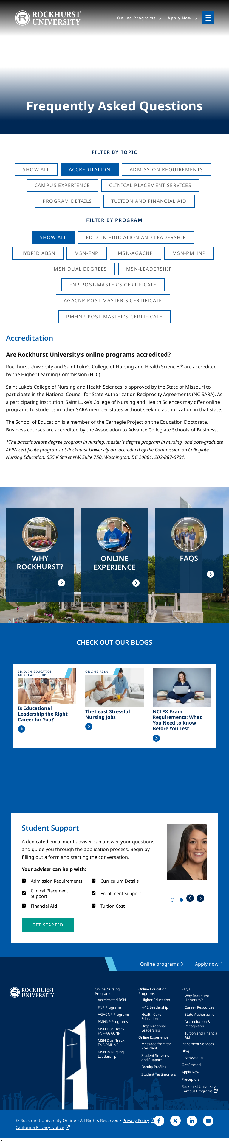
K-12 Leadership (154, 1007)
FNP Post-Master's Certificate (113, 284)
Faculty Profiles (153, 1066)
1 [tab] (174, 901)
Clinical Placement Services (150, 185)
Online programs (159, 964)
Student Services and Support (155, 1057)
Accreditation (90, 169)
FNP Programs (110, 1007)
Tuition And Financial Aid (149, 201)
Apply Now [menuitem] (180, 18)
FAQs (186, 989)
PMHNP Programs (113, 1021)
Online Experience (153, 1037)
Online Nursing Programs (107, 991)
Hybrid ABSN (37, 253)
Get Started (191, 1064)
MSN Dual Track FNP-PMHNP (111, 1042)
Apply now (207, 964)
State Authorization (200, 1014)
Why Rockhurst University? (197, 997)
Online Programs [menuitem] (136, 18)
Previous (190, 898)
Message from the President (156, 1046)
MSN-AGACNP (135, 253)
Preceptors (191, 1079)
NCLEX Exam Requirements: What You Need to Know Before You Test (177, 720)
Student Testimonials (158, 1074)
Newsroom (194, 1057)
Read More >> (21, 729)
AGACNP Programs (114, 1014)
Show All (36, 169)
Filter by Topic (114, 152)
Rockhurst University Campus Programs (199, 1088)
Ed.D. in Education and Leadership (136, 237)
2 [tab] (182, 901)
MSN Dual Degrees (80, 269)
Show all (53, 237)
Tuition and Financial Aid (201, 1035)
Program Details (67, 201)
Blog (185, 1051)
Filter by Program (114, 220)
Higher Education (155, 999)
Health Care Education (151, 1016)
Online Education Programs (152, 991)
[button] (48, 925)
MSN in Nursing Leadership (111, 1054)
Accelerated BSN (112, 999)
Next (200, 898)
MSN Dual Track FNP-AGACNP (111, 1031)
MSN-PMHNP (189, 253)
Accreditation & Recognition (197, 1023)
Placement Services (198, 1043)
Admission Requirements (166, 169)
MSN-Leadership (149, 269)
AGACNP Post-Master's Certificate (113, 300)
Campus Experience (62, 185)
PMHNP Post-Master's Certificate (114, 316)
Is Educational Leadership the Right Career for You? (43, 714)
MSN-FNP (87, 253)
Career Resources (199, 1007)
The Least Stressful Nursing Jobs (107, 714)
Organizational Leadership (153, 1028)
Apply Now (190, 1071)
